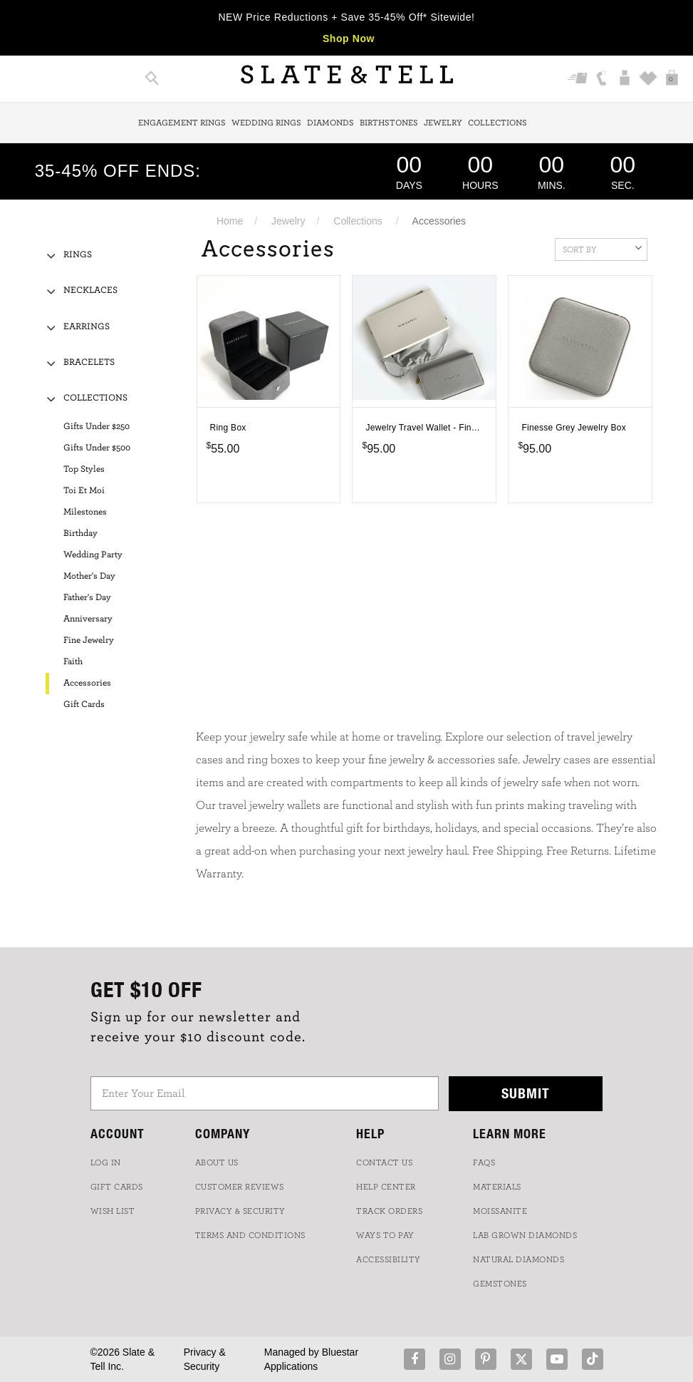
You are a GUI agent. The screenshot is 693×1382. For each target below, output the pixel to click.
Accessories (87, 683)
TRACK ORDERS (389, 1211)
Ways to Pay (385, 1235)
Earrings (86, 326)
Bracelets (89, 362)
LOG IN (105, 1162)
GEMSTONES (500, 1283)
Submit (525, 1093)
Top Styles (84, 469)
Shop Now (349, 38)
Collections (497, 122)
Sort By (602, 248)
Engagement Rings (182, 122)
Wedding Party (93, 554)
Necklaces (90, 290)
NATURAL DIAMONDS (518, 1259)
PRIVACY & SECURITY (240, 1211)
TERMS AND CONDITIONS (250, 1235)
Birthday (80, 533)
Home (230, 221)
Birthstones (389, 122)
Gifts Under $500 (96, 448)
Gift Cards (84, 704)
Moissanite (500, 1211)
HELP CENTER (386, 1186)
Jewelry (443, 122)
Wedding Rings (266, 122)
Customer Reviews (239, 1186)
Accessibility (388, 1259)
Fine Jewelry (88, 640)
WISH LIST (112, 1211)
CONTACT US (384, 1162)
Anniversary (88, 619)
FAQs (484, 1162)
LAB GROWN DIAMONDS (525, 1235)
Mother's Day (89, 576)
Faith (73, 661)
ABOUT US (217, 1162)
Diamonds (330, 122)
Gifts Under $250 (96, 426)
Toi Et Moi (84, 490)
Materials (497, 1186)
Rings (77, 254)
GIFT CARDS (116, 1186)
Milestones (85, 512)
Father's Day (87, 597)
